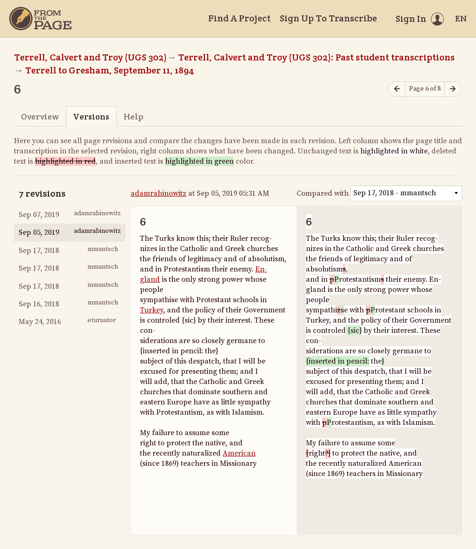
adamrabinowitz (158, 193)
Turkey (151, 310)
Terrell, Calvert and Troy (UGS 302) (90, 57)
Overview (40, 116)
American (239, 453)
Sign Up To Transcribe (328, 18)
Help (134, 116)
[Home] (40, 18)
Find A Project (239, 18)
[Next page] (453, 89)
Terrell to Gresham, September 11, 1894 (109, 70)
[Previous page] (396, 89)
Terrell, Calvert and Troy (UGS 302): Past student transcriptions (316, 57)
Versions (91, 116)
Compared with (323, 193)
